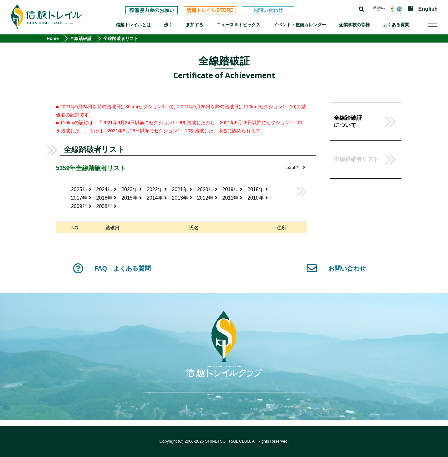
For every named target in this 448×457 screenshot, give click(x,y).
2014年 (157, 198)
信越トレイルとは (133, 24)
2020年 (207, 189)
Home (53, 38)
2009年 (81, 206)
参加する (194, 24)
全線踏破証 (81, 38)
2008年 (106, 206)
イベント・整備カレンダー (299, 24)
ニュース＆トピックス (238, 24)
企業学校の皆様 (354, 24)
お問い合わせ (268, 10)
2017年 (81, 198)
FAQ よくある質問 (112, 268)
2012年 (207, 198)
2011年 (232, 198)
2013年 (182, 198)
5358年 (295, 167)
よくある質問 (396, 24)
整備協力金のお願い (151, 10)
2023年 (131, 189)
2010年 (257, 198)
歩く (168, 24)
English (428, 9)
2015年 (131, 198)
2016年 (106, 198)
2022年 (157, 189)
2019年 (232, 189)
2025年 (81, 189)
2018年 (257, 189)
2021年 (182, 189)
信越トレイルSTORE (209, 10)
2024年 (106, 189)
